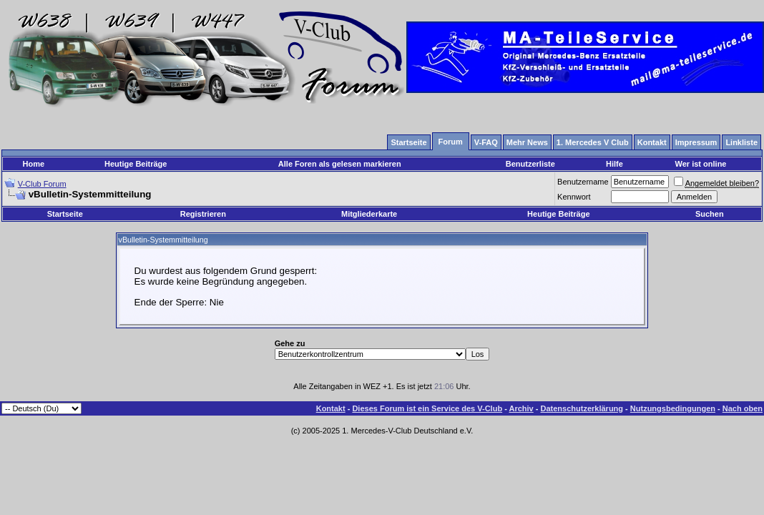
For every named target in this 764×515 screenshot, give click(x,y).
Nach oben (743, 408)
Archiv (521, 408)
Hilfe (614, 164)
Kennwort (573, 196)
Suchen (709, 214)
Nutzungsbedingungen (672, 408)
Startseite (65, 214)
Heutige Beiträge (135, 164)
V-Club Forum (42, 184)
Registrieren (203, 214)
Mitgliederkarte (369, 214)
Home (34, 164)
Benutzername (583, 181)
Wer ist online (701, 164)
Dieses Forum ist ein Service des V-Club (427, 408)
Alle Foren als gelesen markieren (339, 164)
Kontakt (331, 408)
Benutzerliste (530, 164)
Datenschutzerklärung (582, 408)
